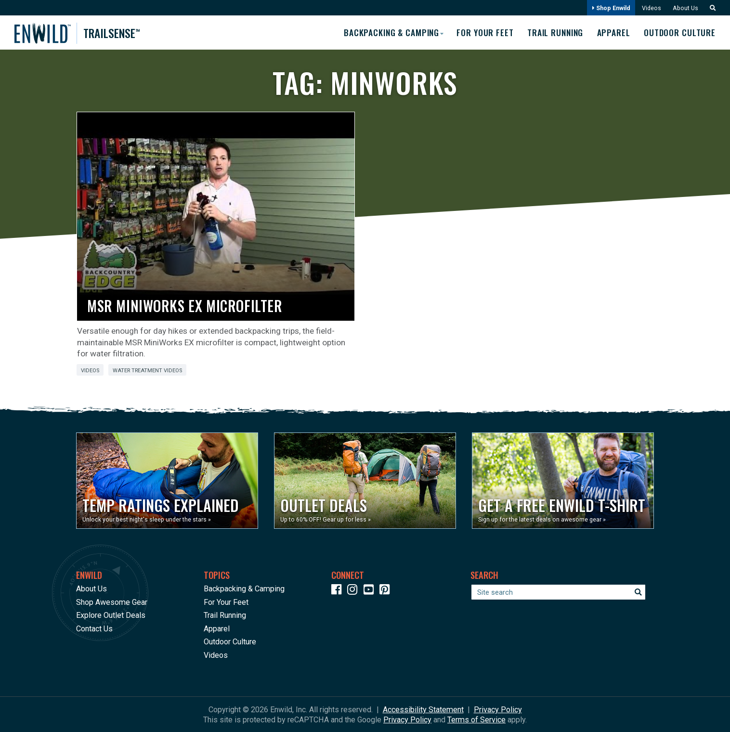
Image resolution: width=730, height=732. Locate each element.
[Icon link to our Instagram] (354, 590)
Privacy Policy (498, 709)
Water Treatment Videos (147, 370)
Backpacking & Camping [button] (384, 32)
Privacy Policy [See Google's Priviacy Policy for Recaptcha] (407, 719)
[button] (710, 8)
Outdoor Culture (679, 32)
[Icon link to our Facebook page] (338, 590)
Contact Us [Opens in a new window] (94, 628)
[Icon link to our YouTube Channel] (371, 590)
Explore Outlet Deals (110, 614)
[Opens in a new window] (167, 480)
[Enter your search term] (558, 591)
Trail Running (552, 32)
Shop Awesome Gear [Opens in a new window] (111, 601)
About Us (684, 8)
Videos (649, 8)
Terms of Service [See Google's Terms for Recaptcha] (476, 719)
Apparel (612, 32)
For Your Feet (480, 32)
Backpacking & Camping (244, 588)
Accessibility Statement (423, 709)
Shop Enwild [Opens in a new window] (608, 8)
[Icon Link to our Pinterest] (386, 590)
